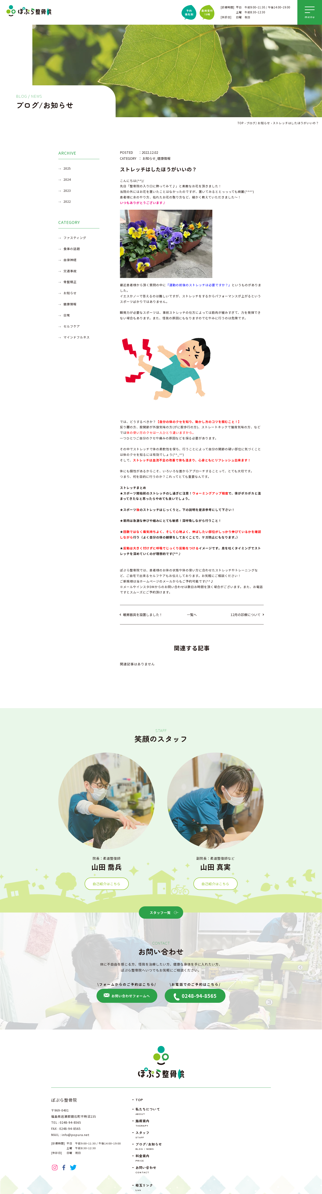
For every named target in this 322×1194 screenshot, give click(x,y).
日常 (66, 315)
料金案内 (149, 1158)
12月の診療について (246, 614)
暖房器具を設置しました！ (142, 614)
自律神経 (70, 260)
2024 (67, 179)
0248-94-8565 (195, 996)
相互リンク (149, 1187)
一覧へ (192, 614)
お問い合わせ (149, 1169)
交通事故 (70, 271)
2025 (67, 168)
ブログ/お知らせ (149, 1146)
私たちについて (149, 1111)
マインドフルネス (76, 337)
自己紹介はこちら (107, 891)
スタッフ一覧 (163, 912)
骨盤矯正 (70, 282)
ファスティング (74, 237)
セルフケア (71, 326)
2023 (67, 190)
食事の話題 (71, 249)
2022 (67, 201)
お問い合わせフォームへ (127, 995)
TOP (139, 1099)
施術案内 (149, 1123)
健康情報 (70, 304)
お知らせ (70, 293)
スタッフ (149, 1134)
